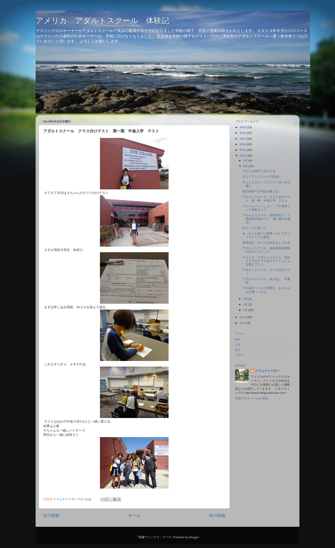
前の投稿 (217, 515)
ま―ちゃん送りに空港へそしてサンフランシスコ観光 (266, 235)
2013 (243, 317)
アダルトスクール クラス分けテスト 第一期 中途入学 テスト (266, 198)
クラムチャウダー (267, 371)
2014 (243, 155)
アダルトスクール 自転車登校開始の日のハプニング (266, 250)
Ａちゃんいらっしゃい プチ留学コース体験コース (266, 208)
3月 (245, 304)
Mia (237, 339)
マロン (239, 354)
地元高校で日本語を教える (260, 191)
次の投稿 (51, 515)
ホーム (134, 515)
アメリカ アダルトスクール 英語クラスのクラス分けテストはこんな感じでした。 (266, 261)
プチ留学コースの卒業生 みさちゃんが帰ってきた (266, 290)
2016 (243, 144)
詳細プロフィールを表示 (251, 398)
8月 (245, 166)
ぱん (238, 349)
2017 (243, 138)
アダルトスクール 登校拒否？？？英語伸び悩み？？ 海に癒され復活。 (266, 219)
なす (238, 344)
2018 (243, 132)
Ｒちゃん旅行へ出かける (258, 171)
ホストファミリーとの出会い (261, 176)
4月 (245, 298)
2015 (243, 149)
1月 (245, 310)
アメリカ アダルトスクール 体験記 (102, 20)
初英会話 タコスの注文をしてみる (266, 242)
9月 (245, 160)
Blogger (194, 537)
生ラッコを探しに (254, 227)
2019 (243, 127)
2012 (243, 323)
